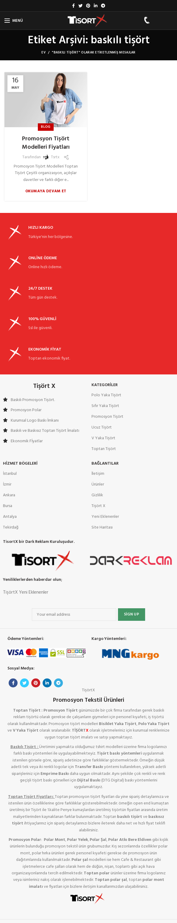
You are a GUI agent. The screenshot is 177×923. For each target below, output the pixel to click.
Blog (45, 127)
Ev (43, 52)
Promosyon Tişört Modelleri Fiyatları (46, 143)
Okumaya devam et (45, 191)
